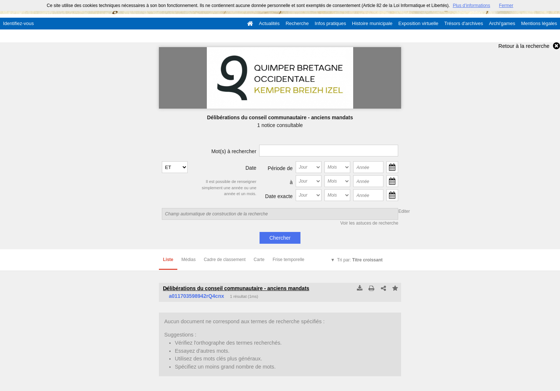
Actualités (269, 23)
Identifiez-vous (18, 23)
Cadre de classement (225, 259)
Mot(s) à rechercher (233, 151)
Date (251, 168)
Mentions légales (539, 23)
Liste (168, 259)
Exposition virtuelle (418, 23)
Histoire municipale (372, 23)
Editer (404, 211)
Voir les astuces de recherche (369, 223)
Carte (259, 259)
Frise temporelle (288, 259)
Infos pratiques (330, 23)
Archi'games (502, 23)
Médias (188, 259)
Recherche (297, 23)
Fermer (506, 5)
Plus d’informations (471, 5)
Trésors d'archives (463, 23)
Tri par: (359, 260)
